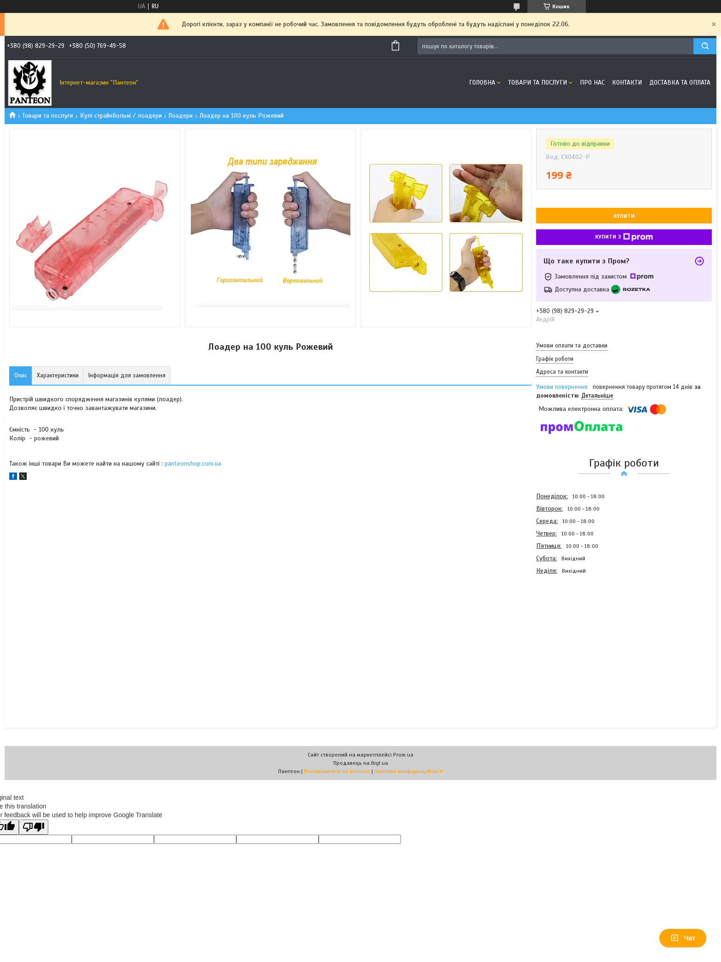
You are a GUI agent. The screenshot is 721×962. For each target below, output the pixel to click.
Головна (482, 82)
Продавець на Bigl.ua (360, 763)
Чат (682, 938)
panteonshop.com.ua (193, 463)
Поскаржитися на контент (337, 771)
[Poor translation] (33, 827)
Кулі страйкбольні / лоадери (121, 116)
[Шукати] (704, 46)
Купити (624, 216)
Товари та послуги (537, 82)
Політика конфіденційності (408, 771)
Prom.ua (403, 754)
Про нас (592, 82)
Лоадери (180, 116)
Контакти (627, 82)
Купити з (624, 237)
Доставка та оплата (679, 82)
